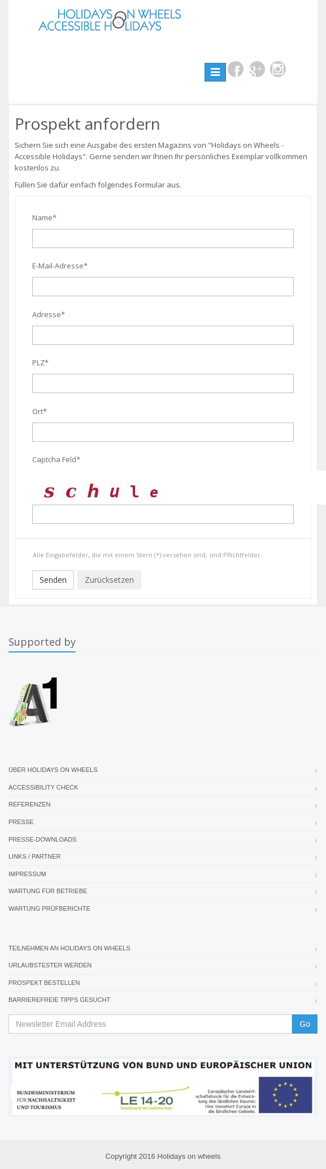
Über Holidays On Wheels (53, 769)
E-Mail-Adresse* (60, 266)
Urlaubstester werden (50, 965)
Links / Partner (34, 856)
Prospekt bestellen (44, 982)
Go (304, 1024)
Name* (44, 217)
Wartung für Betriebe (47, 891)
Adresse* (48, 314)
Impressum (27, 874)
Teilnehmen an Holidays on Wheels (69, 948)
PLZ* (40, 362)
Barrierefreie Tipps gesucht (59, 999)
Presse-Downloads (42, 839)
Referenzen (29, 804)
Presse (21, 821)
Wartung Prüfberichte (49, 908)
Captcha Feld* (56, 459)
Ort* (39, 411)
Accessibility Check (43, 787)
